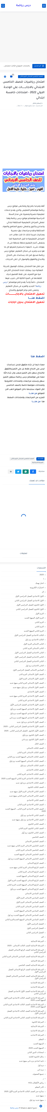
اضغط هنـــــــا (36, 298)
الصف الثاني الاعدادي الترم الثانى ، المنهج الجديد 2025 (25, 810)
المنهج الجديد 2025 (36, 1048)
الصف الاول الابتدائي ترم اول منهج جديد (28, 687)
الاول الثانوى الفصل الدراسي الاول (30, 605)
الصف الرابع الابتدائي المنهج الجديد (30, 876)
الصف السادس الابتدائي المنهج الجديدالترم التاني (24, 919)
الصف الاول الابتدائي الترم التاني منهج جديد (27, 683)
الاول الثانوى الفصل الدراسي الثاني (30, 609)
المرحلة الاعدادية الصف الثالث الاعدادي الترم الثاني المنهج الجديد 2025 (24, 1005)
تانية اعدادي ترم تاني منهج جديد (31, 1061)
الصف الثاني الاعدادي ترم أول (32, 815)
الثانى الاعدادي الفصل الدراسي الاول (29, 652)
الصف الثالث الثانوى (36, 787)
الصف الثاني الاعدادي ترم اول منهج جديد (28, 820)
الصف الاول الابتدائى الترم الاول (31, 679)
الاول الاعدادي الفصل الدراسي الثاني (29, 600)
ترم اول (41, 1065)
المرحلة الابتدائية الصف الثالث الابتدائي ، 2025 (25, 945)
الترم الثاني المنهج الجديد (34, 631)
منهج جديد (40, 1096)
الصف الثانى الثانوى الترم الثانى (31, 828)
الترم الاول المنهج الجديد (34, 618)
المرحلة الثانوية (38, 1022)
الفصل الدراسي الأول (35, 924)
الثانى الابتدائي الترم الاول (33, 644)
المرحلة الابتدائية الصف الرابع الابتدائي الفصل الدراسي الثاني (27, 951)
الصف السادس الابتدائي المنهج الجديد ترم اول (26, 915)
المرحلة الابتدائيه (37, 961)
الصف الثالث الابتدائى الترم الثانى (30, 752)
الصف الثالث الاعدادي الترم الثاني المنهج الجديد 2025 (22, 778)
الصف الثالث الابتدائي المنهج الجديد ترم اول (26, 761)
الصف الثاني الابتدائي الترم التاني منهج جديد (26, 796)
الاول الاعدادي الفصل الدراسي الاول (29, 596)
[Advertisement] (23, 37)
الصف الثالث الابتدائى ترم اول (32, 765)
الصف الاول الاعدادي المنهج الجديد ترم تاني (27, 718)
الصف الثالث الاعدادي (35, 770)
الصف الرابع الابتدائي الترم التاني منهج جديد (27, 867)
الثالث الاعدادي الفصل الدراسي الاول (29, 635)
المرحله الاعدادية (37, 1031)
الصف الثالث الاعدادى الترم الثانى (30, 774)
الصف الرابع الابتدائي (35, 863)
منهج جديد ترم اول (36, 1100)
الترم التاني (39, 622)
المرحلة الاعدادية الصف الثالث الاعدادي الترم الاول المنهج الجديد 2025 (25, 999)
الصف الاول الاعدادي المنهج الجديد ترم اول (27, 713)
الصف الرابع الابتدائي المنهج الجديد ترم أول (27, 889)
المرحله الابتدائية (37, 1026)
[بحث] (3, 6)
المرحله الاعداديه (37, 1035)
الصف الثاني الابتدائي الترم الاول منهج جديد (27, 791)
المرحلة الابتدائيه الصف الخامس (31, 965)
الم (42, 937)
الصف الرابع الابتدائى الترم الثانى (31, 872)
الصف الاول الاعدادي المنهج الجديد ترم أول (27, 709)
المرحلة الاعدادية (37, 987)
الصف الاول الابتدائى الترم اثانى (31, 674)
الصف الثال (39, 744)
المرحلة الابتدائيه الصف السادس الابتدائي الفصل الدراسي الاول (26, 977)
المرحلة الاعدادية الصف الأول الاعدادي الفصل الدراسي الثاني (27, 992)
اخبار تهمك (39, 583)
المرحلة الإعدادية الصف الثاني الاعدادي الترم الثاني (24, 1018)
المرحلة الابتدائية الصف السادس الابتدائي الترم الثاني (23, 956)
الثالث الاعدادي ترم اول (34, 639)
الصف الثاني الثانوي (36, 824)
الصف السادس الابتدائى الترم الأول (30, 898)
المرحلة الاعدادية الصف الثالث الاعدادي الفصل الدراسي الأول (26, 1012)
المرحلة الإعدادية (37, 983)
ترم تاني (40, 1070)
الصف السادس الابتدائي (34, 893)
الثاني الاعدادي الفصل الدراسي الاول (29, 657)
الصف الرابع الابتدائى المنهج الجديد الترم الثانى (25, 885)
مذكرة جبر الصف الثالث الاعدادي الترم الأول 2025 (24, 1091)
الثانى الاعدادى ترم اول (35, 666)
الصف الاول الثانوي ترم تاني (33, 739)
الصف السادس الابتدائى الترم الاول (30, 902)
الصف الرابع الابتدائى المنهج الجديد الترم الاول (26, 880)
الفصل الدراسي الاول (35, 928)
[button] (33, 471)
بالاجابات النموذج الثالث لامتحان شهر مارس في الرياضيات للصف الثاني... (16, 66)
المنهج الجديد (38, 1044)
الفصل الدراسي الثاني (35, 932)
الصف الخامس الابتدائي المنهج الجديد (29, 854)
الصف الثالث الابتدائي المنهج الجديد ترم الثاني (26, 757)
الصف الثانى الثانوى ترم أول (33, 833)
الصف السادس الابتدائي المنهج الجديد (29, 911)
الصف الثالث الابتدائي (35, 748)
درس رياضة (23, 5)
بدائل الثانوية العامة (36, 1057)
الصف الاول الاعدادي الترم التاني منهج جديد (27, 696)
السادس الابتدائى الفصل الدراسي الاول (28, 670)
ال (43, 592)
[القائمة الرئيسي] (44, 6)
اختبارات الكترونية (37, 587)
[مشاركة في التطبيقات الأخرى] (11, 471)
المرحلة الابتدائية (37, 462)
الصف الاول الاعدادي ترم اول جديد (30, 722)
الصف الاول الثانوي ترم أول (33, 735)
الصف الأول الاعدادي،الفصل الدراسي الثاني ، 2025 (24, 726)
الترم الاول (39, 613)
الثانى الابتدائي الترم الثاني (33, 648)
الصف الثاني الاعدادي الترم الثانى (30, 804)
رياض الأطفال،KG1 (36, 1083)
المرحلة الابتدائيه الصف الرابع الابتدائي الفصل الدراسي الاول (27, 970)
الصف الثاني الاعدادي (35, 800)
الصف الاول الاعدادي (35, 692)
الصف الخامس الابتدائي (34, 841)
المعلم (41, 1039)
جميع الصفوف (38, 1074)
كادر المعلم (39, 1087)
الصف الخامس (38, 837)
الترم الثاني (39, 626)
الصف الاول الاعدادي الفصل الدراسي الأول (27, 705)
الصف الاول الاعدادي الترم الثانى (31, 700)
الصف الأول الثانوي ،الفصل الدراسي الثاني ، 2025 (24, 731)
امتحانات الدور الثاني (35, 1052)
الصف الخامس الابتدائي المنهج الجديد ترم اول (26, 859)
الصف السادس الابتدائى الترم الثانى (30, 906)
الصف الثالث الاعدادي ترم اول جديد (30, 783)
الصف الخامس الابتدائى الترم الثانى (31, 76)
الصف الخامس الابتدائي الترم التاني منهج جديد (25, 846)
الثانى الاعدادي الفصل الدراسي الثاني (29, 661)
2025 (42, 574)
